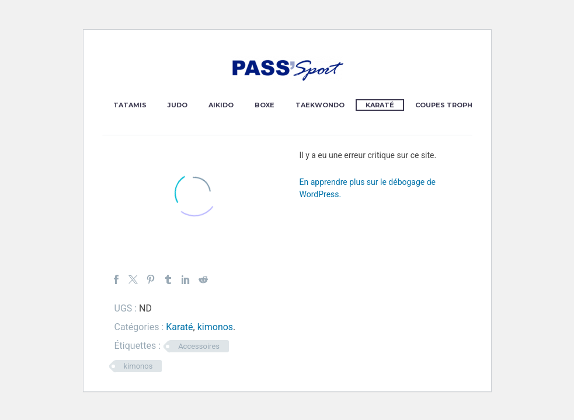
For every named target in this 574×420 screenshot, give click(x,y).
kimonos (215, 326)
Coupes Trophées (450, 105)
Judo (177, 105)
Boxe (264, 105)
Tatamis (130, 105)
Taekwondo (320, 105)
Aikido (221, 105)
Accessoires (199, 346)
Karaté (380, 105)
